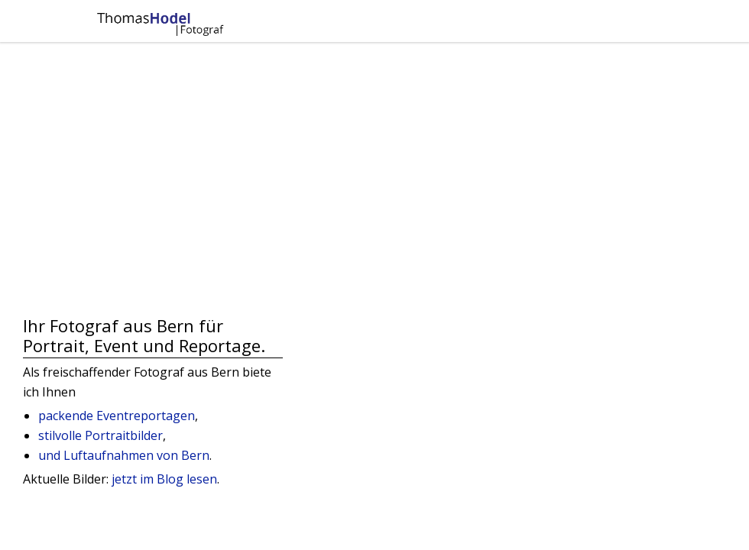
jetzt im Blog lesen (163, 479)
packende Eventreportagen (116, 415)
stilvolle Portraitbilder (100, 435)
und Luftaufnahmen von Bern (123, 455)
